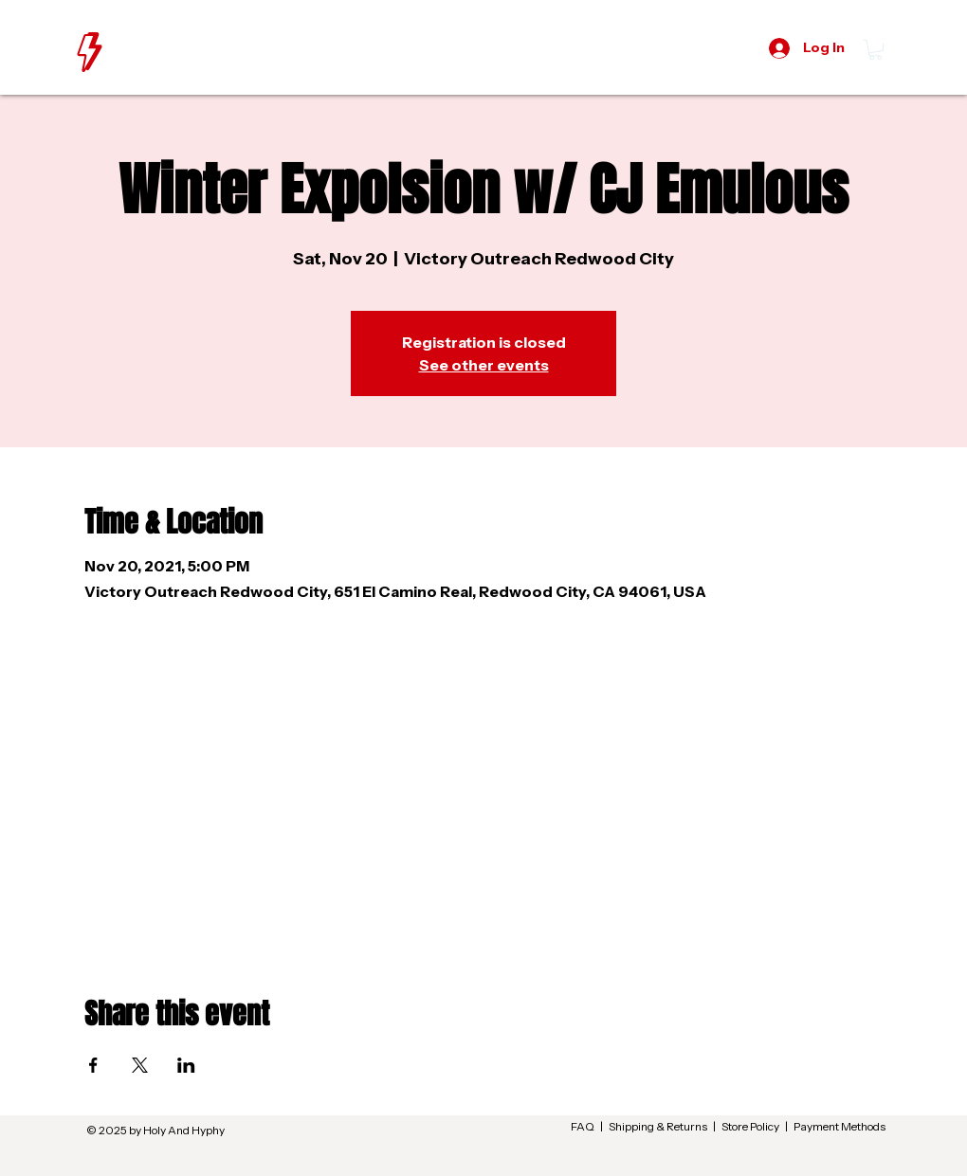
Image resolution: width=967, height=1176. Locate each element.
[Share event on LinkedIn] (186, 1065)
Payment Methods (839, 1126)
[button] (875, 50)
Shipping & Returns (658, 1126)
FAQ (582, 1126)
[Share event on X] (140, 1065)
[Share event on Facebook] (93, 1065)
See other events (484, 364)
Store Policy (750, 1126)
